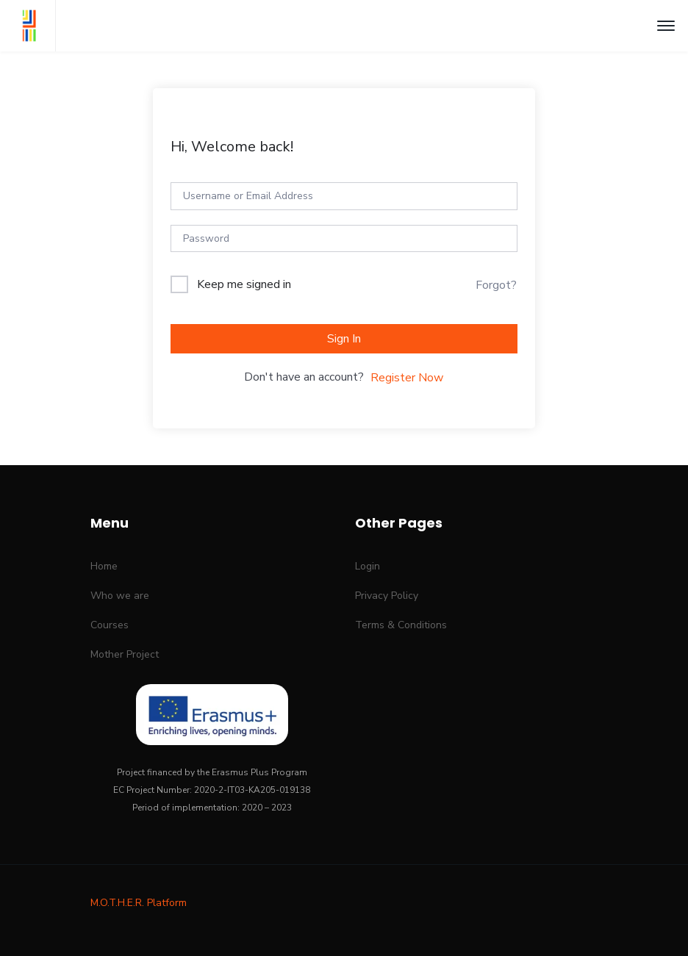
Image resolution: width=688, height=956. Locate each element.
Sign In (344, 339)
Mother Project (124, 654)
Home (104, 566)
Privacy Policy (386, 596)
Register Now (406, 378)
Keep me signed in (244, 284)
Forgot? (496, 285)
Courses (109, 625)
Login (367, 566)
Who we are (119, 596)
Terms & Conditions (401, 625)
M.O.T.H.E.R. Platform (138, 903)
